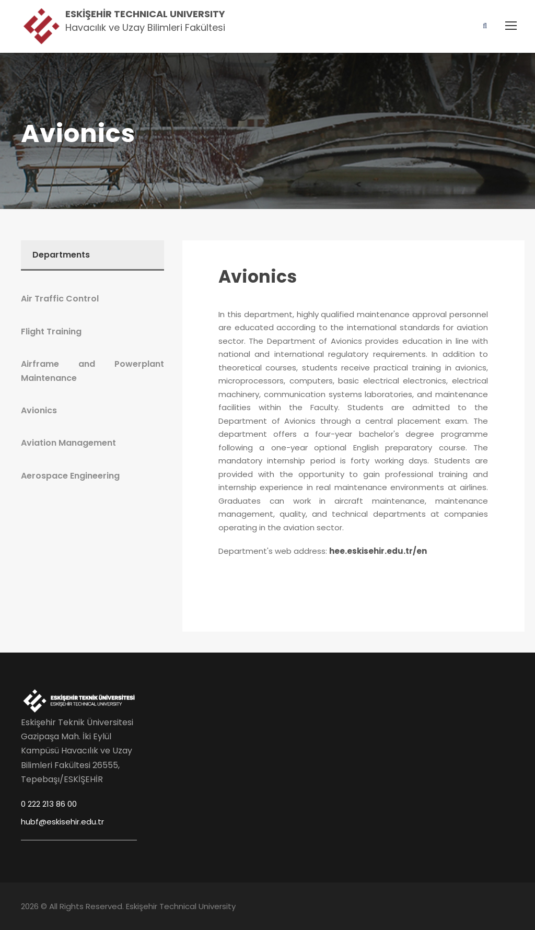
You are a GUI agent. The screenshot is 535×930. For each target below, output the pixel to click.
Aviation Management (68, 443)
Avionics (257, 276)
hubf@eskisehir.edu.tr (62, 821)
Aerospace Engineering (70, 476)
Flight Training (51, 332)
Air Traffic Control (60, 299)
